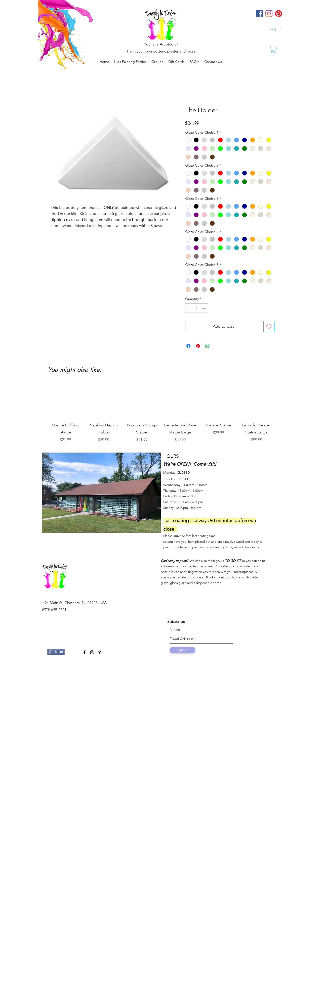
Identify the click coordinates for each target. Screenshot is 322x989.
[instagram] (92, 652)
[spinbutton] (196, 308)
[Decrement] (189, 308)
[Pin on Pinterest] (198, 346)
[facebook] (84, 652)
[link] (273, 49)
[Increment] (204, 308)
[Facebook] (259, 13)
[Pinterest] (278, 13)
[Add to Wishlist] (268, 326)
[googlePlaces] (99, 652)
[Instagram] (268, 13)
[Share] (56, 652)
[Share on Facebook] (188, 346)
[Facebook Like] (72, 650)
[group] (161, 413)
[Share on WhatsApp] (208, 346)
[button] (157, 61)
